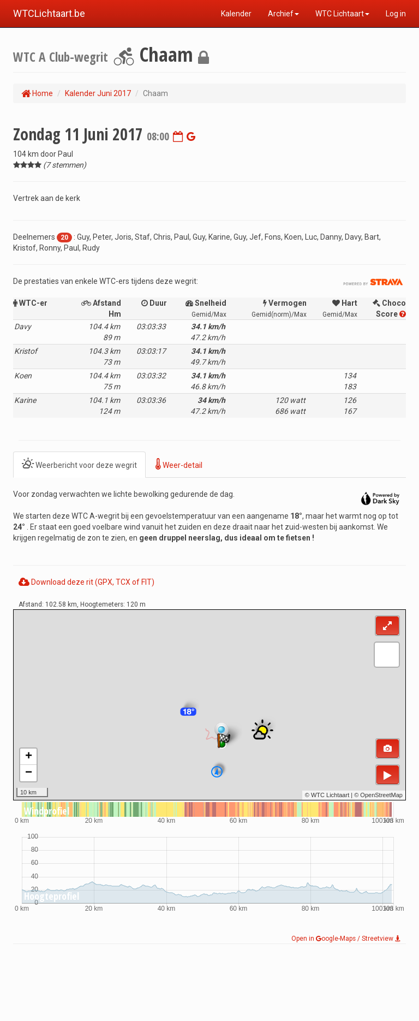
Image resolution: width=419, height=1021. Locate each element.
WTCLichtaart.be (49, 13)
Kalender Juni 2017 (98, 93)
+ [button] (28, 757)
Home (37, 93)
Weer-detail (178, 464)
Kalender (236, 13)
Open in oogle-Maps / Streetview (345, 938)
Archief (283, 13)
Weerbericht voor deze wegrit (79, 464)
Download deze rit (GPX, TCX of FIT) (86, 582)
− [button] (28, 773)
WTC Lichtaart (342, 13)
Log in (396, 13)
